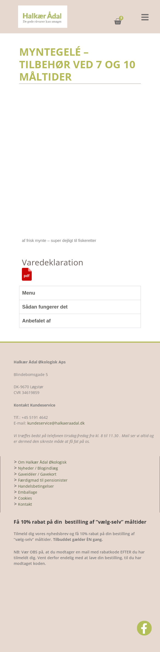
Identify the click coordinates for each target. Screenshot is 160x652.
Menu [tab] (28, 293)
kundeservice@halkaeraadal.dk (55, 423)
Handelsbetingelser (36, 486)
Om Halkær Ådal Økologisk (42, 462)
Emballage (27, 492)
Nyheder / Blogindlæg (38, 468)
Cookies (25, 498)
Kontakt (25, 504)
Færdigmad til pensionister (43, 480)
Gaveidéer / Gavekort (37, 474)
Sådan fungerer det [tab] (45, 307)
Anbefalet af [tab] (36, 321)
